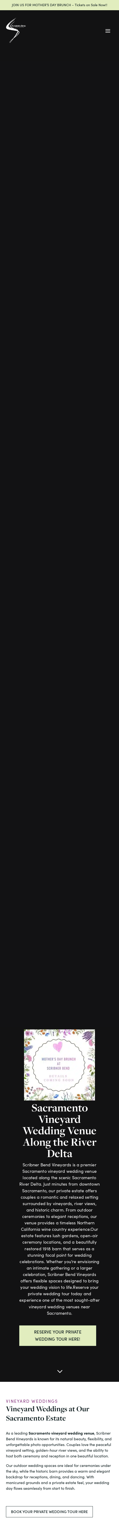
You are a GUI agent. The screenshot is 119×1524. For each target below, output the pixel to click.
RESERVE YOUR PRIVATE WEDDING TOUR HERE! (57, 1335)
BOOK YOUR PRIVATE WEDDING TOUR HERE (49, 1511)
